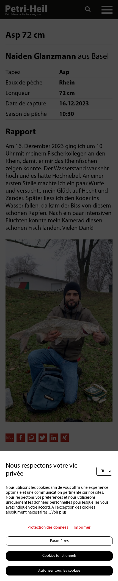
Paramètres (59, 541)
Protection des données (48, 528)
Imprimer (82, 528)
